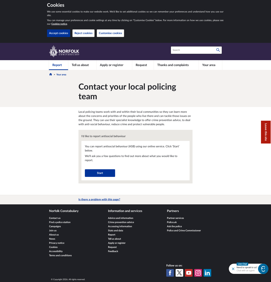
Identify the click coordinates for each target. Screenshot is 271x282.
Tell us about (114, 239)
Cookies (53, 247)
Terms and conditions (60, 255)
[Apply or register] (114, 65)
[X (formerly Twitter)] (179, 273)
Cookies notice (59, 24)
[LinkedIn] (207, 273)
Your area (61, 74)
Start (100, 173)
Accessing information (120, 226)
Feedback (113, 251)
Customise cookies (110, 33)
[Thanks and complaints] (176, 65)
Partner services (175, 218)
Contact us (54, 218)
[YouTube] (189, 273)
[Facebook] (170, 273)
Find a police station (60, 222)
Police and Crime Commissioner (184, 230)
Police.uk (172, 222)
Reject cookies (83, 33)
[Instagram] (198, 273)
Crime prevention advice (121, 222)
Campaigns (55, 226)
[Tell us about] (82, 65)
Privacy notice (56, 243)
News (52, 239)
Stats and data (115, 230)
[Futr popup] (241, 268)
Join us (53, 230)
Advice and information (120, 218)
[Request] (143, 65)
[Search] (218, 50)
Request (112, 247)
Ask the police (174, 226)
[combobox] (196, 50)
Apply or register (116, 243)
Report (111, 235)
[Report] (58, 65)
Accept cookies (58, 33)
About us (54, 235)
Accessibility (56, 251)
